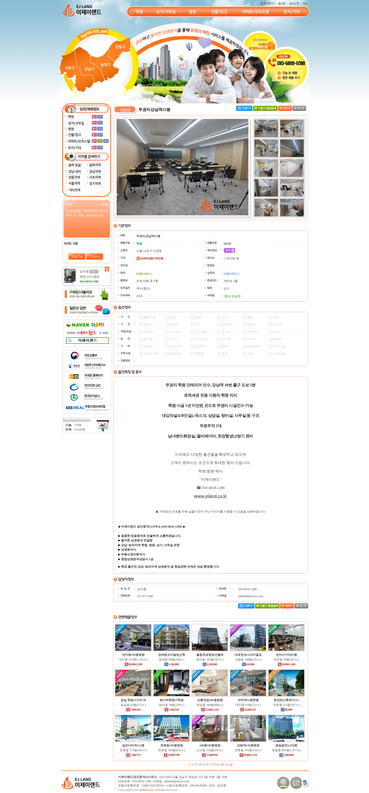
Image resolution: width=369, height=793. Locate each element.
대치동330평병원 (133, 655)
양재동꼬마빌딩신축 (171, 655)
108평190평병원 (209, 745)
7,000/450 (133, 709)
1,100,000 (171, 664)
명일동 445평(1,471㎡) (286, 750)
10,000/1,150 (248, 755)
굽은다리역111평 (133, 745)
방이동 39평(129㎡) (171, 705)
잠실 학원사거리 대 (133, 700)
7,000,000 (286, 755)
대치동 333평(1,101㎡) (133, 659)
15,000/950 (210, 755)
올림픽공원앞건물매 (209, 655)
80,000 (286, 709)
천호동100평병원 (171, 745)
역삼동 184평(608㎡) (209, 705)
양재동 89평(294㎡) (171, 659)
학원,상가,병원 (89, 276)
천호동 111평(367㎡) (286, 705)
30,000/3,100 (133, 664)
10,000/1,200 (286, 664)
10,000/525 (248, 709)
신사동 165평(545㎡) (209, 750)
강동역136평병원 (248, 745)
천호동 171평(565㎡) (133, 750)
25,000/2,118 (210, 709)
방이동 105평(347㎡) (209, 659)
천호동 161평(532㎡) (248, 750)
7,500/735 (133, 755)
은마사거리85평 (286, 655)
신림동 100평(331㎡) (248, 659)
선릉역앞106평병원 (210, 700)
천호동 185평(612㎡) (171, 750)
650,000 (248, 664)
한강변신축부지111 (286, 700)
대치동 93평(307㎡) (286, 659)
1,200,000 (210, 664)
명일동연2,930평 (286, 745)
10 (222, 764)
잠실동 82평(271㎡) (133, 705)
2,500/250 (171, 709)
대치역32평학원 (248, 700)
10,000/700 (171, 755)
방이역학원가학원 (172, 700)
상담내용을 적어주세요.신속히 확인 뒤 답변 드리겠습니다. (87, 224)
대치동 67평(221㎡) (248, 705)
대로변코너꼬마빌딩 (248, 655)
